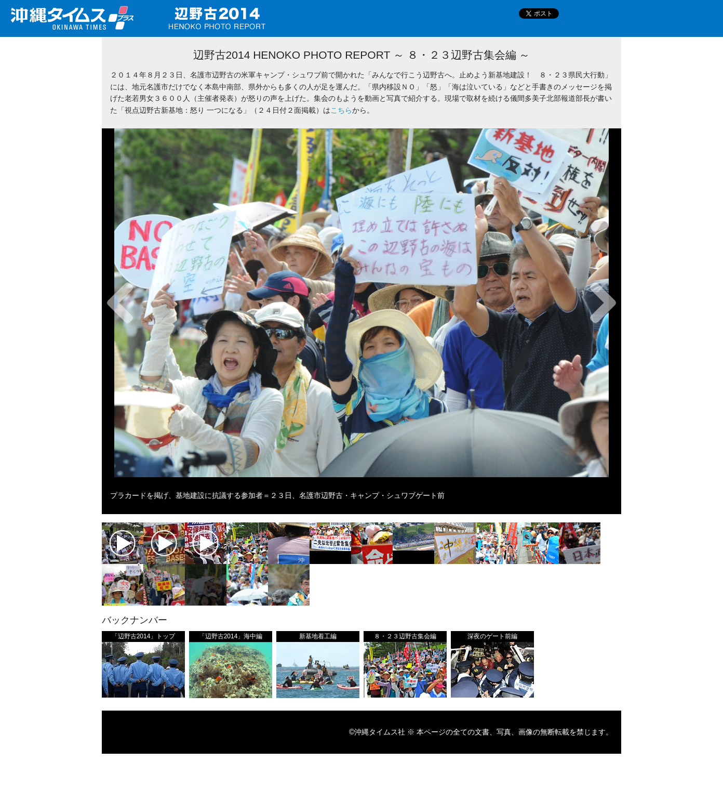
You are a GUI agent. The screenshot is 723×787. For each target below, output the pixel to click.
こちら (341, 110)
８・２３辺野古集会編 (405, 636)
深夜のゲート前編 (492, 636)
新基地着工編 (318, 636)
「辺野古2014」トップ (144, 636)
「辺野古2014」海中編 (231, 636)
